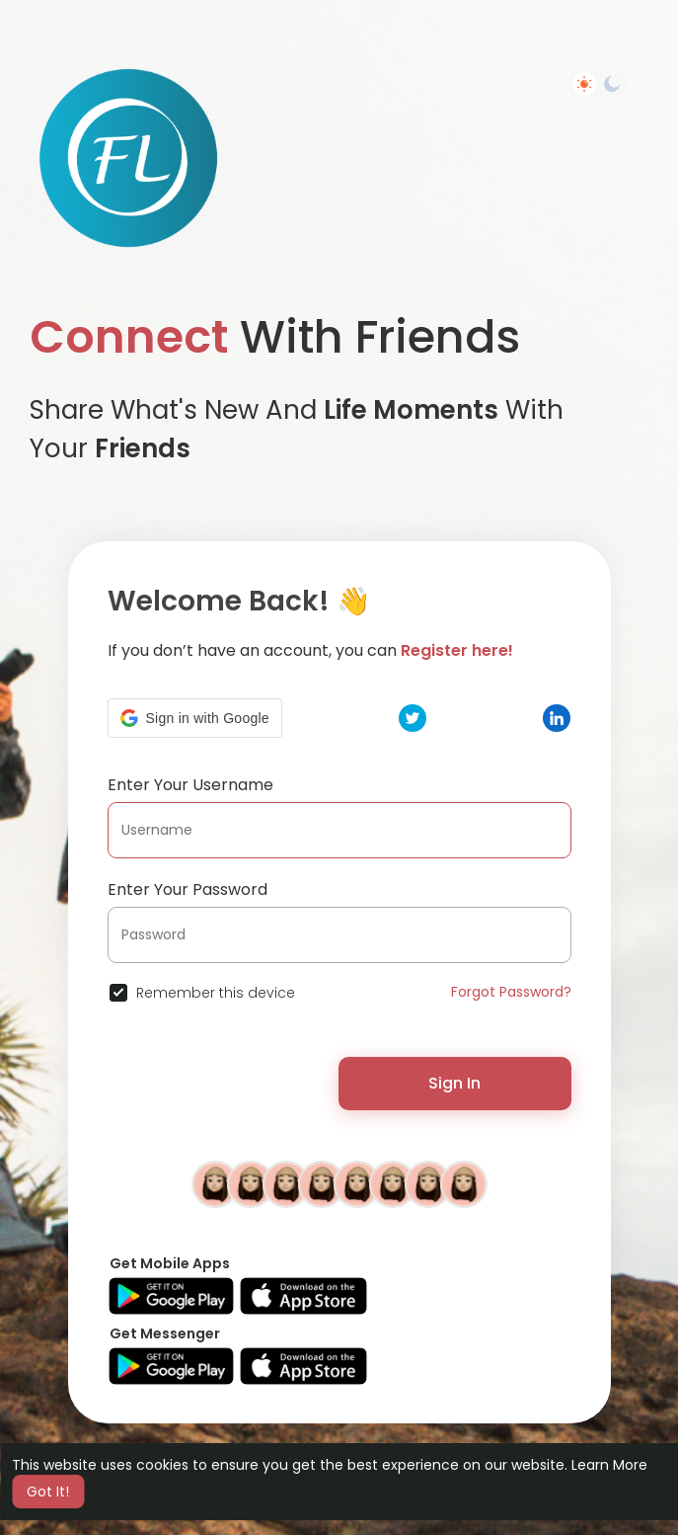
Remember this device (215, 993)
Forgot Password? (511, 992)
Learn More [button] (609, 1465)
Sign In (454, 1083)
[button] (195, 718)
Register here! (457, 650)
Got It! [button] (48, 1491)
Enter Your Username (190, 784)
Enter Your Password (187, 889)
